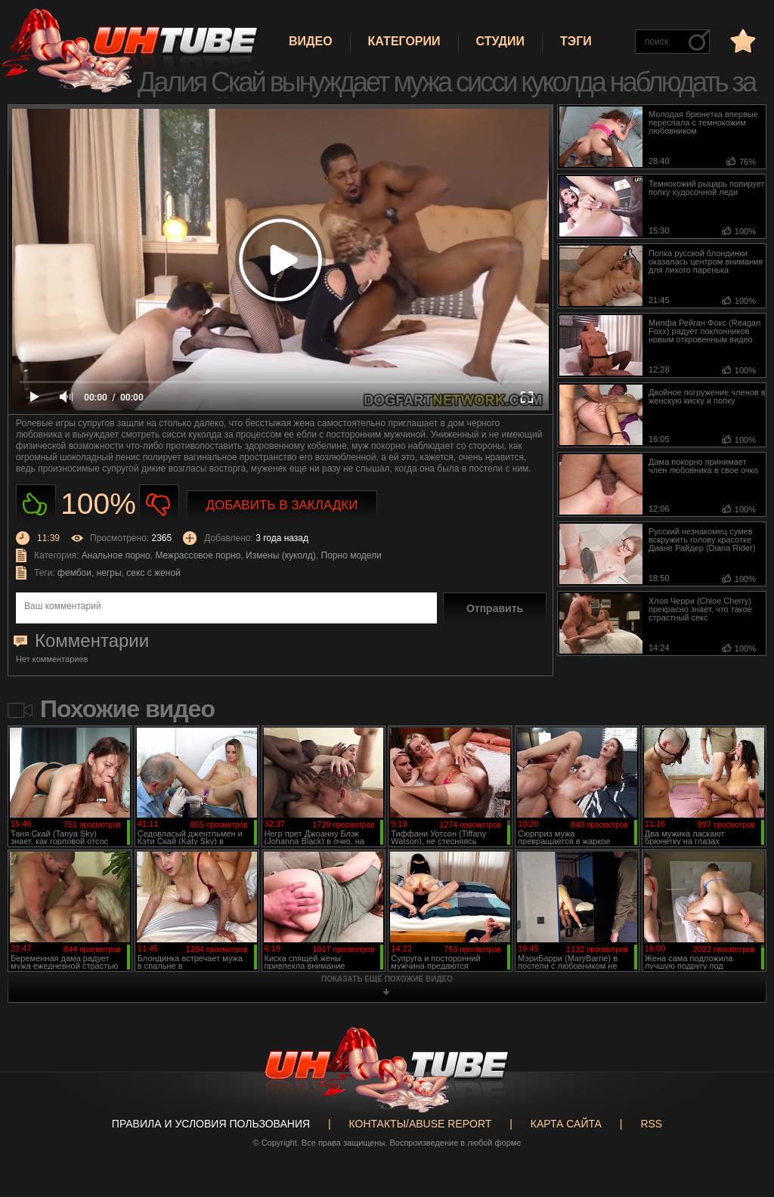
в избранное (741, 40)
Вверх (740, 1128)
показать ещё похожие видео (387, 979)
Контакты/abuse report (420, 1124)
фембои (74, 573)
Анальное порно (116, 555)
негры (109, 573)
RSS (651, 1124)
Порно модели (351, 555)
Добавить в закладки (282, 505)
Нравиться (36, 504)
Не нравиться (159, 504)
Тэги (576, 41)
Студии (500, 41)
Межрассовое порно (197, 555)
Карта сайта (566, 1124)
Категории (404, 41)
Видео (311, 41)
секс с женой (153, 573)
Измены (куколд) (281, 555)
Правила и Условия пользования (211, 1124)
